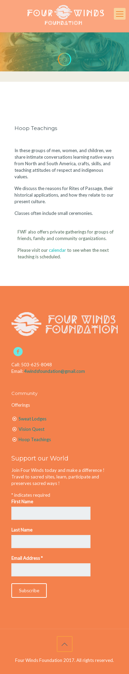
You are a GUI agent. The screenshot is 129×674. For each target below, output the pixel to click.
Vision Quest (31, 429)
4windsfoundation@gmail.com (54, 371)
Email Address (27, 558)
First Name (22, 501)
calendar (57, 250)
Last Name (21, 530)
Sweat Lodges (32, 419)
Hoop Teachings (35, 128)
